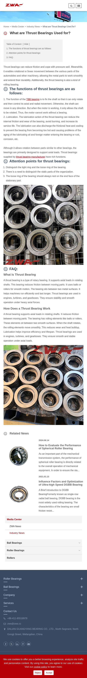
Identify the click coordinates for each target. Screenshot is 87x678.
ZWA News (15, 526)
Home (6, 26)
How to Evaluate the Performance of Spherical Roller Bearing (60, 447)
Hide (26, 44)
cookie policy (40, 667)
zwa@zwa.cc (14, 623)
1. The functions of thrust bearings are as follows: (29, 48)
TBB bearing (32, 99)
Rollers (11, 558)
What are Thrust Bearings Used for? (59, 26)
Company (44, 595)
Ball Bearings (44, 543)
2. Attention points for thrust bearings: (23, 53)
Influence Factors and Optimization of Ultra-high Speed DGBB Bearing (61, 483)
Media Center (18, 26)
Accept (49, 673)
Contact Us (10, 611)
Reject (38, 673)
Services (44, 603)
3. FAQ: (9, 57)
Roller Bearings (44, 550)
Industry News (33, 26)
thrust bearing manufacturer (30, 157)
